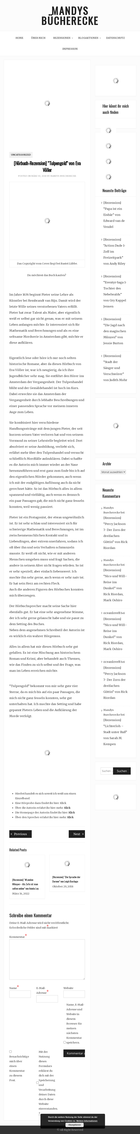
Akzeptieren (74, 1125)
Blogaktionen (88, 38)
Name (14, 988)
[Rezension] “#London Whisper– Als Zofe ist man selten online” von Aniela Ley (25, 884)
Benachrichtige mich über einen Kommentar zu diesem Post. (18, 1066)
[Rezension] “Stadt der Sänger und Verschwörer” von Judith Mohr (115, 368)
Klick (67, 807)
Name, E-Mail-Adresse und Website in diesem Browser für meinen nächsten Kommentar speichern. (75, 1023)
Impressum (70, 48)
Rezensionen (61, 38)
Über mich (38, 38)
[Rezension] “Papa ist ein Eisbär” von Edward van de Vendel (114, 215)
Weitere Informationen (87, 1121)
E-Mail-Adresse (42, 990)
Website (68, 988)
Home (19, 38)
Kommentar (18, 937)
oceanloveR (111, 613)
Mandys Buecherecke (63, 176)
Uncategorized (21, 154)
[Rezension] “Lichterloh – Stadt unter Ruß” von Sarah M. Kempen (115, 732)
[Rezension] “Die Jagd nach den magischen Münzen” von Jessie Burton (114, 331)
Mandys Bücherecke (70, 15)
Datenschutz (115, 38)
